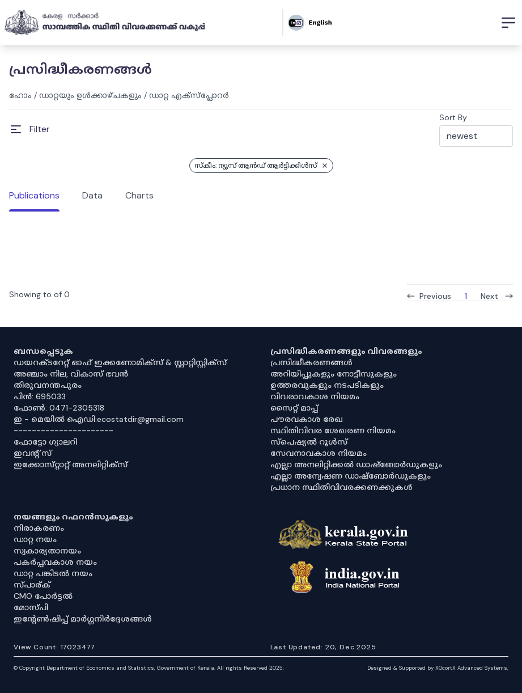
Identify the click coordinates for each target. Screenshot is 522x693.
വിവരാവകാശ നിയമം (314, 396)
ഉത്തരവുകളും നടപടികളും (327, 385)
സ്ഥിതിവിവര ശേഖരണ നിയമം (333, 430)
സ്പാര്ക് (32, 585)
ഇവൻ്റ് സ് (33, 453)
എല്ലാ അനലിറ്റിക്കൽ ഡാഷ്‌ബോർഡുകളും (356, 464)
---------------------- (63, 430)
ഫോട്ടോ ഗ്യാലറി (45, 442)
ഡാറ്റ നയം (35, 539)
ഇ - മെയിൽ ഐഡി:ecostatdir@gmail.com (99, 419)
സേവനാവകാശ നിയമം (318, 453)
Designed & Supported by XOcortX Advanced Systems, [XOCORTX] (437, 667)
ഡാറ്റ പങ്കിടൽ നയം (53, 573)
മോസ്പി (31, 607)
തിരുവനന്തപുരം (48, 385)
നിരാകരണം (39, 528)
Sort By (453, 117)
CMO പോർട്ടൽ (43, 596)
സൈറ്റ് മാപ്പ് (294, 408)
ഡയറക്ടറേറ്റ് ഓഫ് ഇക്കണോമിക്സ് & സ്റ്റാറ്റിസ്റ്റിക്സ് (120, 362)
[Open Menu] (29, 129)
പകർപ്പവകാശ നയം (55, 562)
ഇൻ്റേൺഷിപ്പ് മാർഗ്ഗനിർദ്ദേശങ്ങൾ (83, 619)
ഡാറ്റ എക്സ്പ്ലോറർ (189, 95)
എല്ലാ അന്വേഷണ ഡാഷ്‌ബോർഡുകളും (350, 476)
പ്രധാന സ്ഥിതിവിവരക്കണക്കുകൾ (341, 487)
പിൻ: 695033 (40, 396)
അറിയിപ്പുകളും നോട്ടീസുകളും (333, 374)
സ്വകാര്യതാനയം (47, 551)
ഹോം (20, 95)
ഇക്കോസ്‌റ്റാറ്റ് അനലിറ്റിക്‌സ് (71, 464)
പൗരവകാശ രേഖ (306, 419)
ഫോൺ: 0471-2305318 (59, 408)
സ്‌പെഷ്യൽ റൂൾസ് (308, 442)
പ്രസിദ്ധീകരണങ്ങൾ (311, 362)
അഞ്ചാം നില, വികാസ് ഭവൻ (71, 374)
